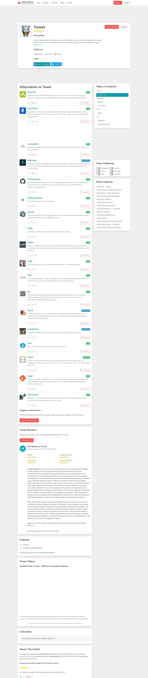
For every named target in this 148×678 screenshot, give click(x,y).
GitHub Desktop (34, 198)
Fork (29, 343)
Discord (69, 3)
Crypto (62, 3)
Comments (101, 121)
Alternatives (101, 95)
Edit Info (124, 27)
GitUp (30, 228)
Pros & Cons (101, 105)
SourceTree (32, 108)
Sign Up (117, 3)
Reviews (100, 98)
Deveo (30, 310)
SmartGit (31, 92)
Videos (99, 113)
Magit (30, 376)
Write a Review (111, 27)
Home (38, 3)
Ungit (29, 261)
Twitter (57, 64)
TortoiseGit (32, 144)
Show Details (85, 103)
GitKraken (32, 160)
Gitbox (30, 357)
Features (100, 102)
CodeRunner (32, 329)
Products (54, 3)
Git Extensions (34, 179)
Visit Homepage (43, 64)
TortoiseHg (32, 394)
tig (28, 291)
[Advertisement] (74, 15)
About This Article (103, 124)
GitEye (30, 242)
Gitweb (30, 212)
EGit (29, 275)
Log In (127, 3)
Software (46, 3)
